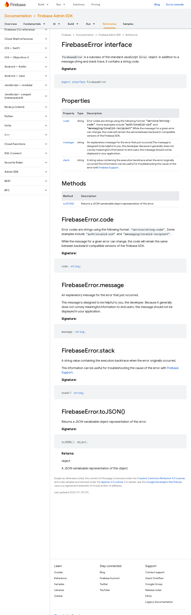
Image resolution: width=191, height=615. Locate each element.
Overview (10, 24)
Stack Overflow (154, 578)
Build (41, 4)
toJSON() (68, 203)
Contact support (154, 572)
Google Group (153, 584)
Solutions (79, 4)
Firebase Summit (109, 578)
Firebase (66, 34)
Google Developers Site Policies (164, 482)
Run (58, 4)
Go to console (175, 4)
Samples (128, 24)
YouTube (105, 590)
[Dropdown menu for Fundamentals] (45, 23)
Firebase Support (108, 167)
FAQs (148, 596)
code (66, 121)
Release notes (153, 590)
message (68, 142)
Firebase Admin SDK (55, 16)
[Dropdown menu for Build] (48, 4)
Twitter (104, 584)
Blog (157, 4)
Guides (58, 572)
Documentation (18, 16)
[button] (22, 29)
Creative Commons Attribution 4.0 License (161, 478)
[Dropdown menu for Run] (65, 4)
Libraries (59, 590)
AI (54, 24)
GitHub (58, 596)
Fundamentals (32, 24)
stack (66, 160)
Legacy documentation (159, 602)
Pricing (95, 4)
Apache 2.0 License (112, 482)
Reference (132, 34)
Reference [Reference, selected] (109, 24)
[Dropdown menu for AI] (60, 23)
